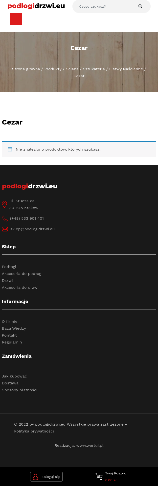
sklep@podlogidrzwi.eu (32, 229)
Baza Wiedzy (14, 328)
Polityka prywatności (34, 431)
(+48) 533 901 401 (27, 218)
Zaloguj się (46, 477)
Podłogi (9, 266)
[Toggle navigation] (16, 19)
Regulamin (12, 342)
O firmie (10, 321)
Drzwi (7, 280)
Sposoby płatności (20, 390)
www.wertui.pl (89, 445)
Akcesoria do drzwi (20, 287)
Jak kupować (14, 376)
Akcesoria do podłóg (21, 273)
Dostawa (10, 383)
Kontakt (9, 335)
